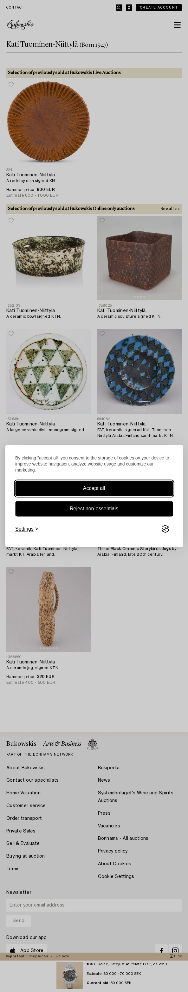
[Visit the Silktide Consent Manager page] (165, 529)
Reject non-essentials (94, 508)
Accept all (94, 488)
